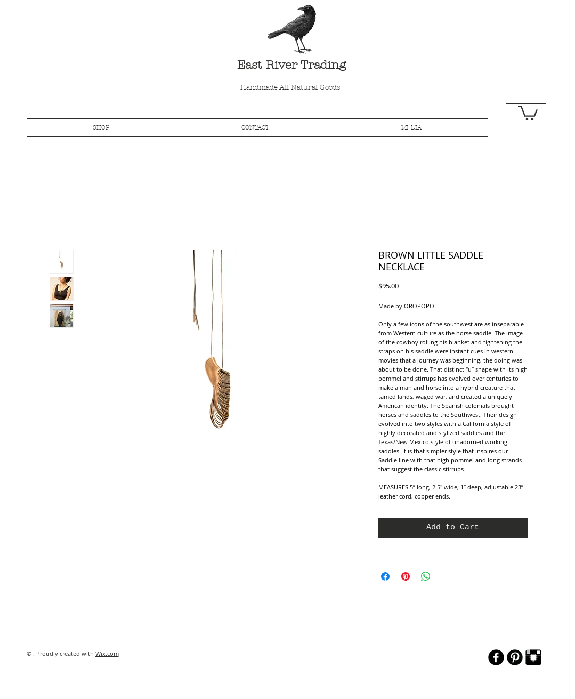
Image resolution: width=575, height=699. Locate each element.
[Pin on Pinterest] (405, 576)
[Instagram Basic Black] (533, 657)
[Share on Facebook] (385, 576)
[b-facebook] (496, 657)
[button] (528, 112)
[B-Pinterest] (515, 657)
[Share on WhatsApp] (425, 576)
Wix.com (107, 653)
